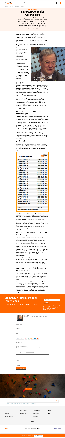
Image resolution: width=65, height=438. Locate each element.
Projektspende (35, 417)
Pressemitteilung (22, 61)
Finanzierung (7, 414)
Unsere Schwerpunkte (22, 409)
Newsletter (38, 3)
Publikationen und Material (9, 417)
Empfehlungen (38, 117)
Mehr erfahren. (28, 389)
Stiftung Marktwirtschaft (33, 251)
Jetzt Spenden (35, 412)
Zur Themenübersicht (45, 324)
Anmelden (46, 303)
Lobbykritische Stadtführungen (9, 418)
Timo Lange (30, 29)
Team (5, 412)
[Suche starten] (57, 401)
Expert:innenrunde (20, 65)
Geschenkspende (36, 414)
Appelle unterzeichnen (51, 412)
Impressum (49, 415)
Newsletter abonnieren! (38, 436)
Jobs (5, 415)
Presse (49, 409)
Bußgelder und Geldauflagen (37, 415)
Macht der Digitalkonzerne (23, 414)
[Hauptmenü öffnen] (6, 3)
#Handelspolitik (33, 403)
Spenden (58, 3)
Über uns (26, 3)
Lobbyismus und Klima (22, 412)
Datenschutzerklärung (30, 352)
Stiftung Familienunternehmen (31, 101)
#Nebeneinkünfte (26, 403)
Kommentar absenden (21, 368)
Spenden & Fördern (36, 409)
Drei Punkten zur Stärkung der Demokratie (39, 41)
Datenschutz (33, 429)
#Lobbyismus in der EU (18, 403)
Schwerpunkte (32, 3)
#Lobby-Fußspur (10, 403)
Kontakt (49, 414)
